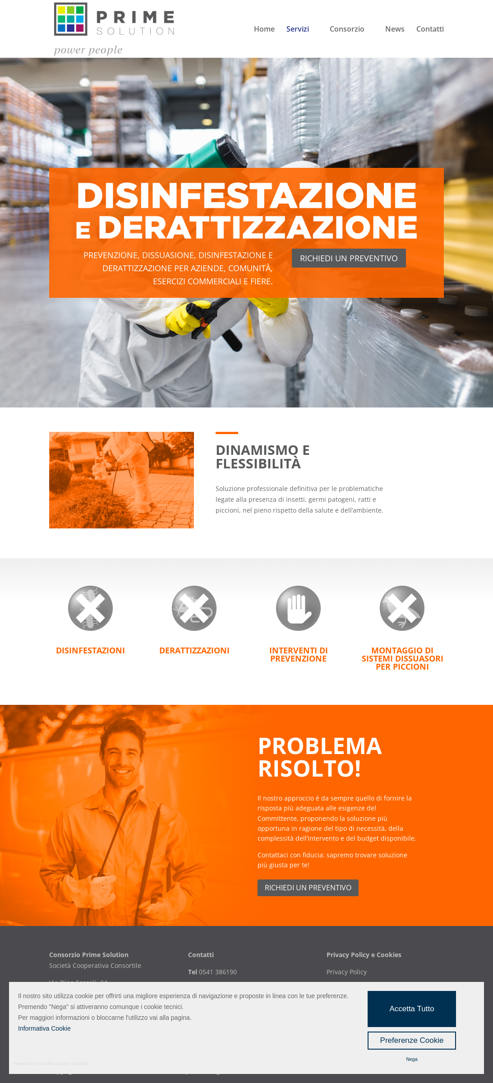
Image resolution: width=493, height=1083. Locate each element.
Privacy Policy (347, 971)
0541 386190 (217, 971)
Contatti (430, 30)
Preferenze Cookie (412, 1040)
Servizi (297, 30)
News (395, 30)
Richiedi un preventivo (308, 888)
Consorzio (347, 30)
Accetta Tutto (411, 1008)
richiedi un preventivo (349, 258)
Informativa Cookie (44, 1028)
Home (264, 30)
